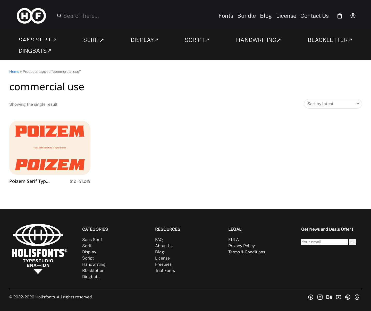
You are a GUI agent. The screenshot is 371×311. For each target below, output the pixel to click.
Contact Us (314, 15)
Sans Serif (92, 239)
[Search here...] (136, 15)
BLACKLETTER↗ (330, 40)
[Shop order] (333, 103)
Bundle (246, 15)
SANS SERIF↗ (38, 40)
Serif (86, 245)
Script (88, 258)
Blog (266, 15)
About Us (164, 245)
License (286, 15)
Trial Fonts (165, 270)
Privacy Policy (241, 245)
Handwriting (94, 264)
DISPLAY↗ (144, 40)
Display (89, 252)
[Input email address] (324, 242)
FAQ (159, 239)
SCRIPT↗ (197, 40)
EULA (233, 239)
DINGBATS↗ (35, 50)
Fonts (225, 15)
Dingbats (90, 276)
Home (14, 71)
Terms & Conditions (246, 252)
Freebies (163, 264)
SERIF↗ (93, 40)
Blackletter (93, 270)
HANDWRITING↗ (258, 40)
